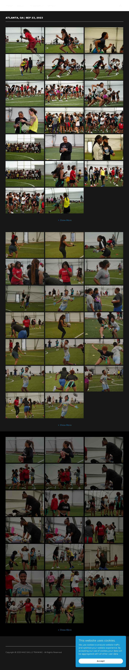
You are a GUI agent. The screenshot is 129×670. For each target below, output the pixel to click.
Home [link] (9, 6)
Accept (101, 661)
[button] (21, 5)
